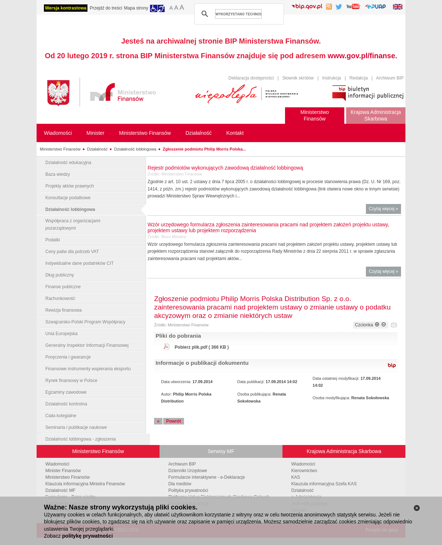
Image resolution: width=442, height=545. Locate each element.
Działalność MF (60, 490)
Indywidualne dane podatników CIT (79, 263)
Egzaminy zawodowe (66, 392)
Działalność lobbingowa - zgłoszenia (80, 439)
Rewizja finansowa (63, 310)
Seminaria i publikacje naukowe (76, 427)
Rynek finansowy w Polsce (71, 380)
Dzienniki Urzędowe (187, 470)
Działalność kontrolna (66, 404)
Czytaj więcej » (385, 209)
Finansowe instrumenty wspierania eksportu (88, 368)
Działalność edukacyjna (68, 162)
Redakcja (358, 78)
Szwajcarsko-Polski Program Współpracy (85, 322)
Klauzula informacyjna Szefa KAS (324, 483)
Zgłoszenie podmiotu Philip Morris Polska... (204, 149)
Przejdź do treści (106, 8)
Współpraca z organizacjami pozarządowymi (72, 224)
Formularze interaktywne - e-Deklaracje (206, 477)
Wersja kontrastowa (65, 8)
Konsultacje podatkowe (67, 197)
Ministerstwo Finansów (60, 149)
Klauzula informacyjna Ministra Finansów (85, 483)
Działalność (97, 149)
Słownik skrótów (298, 78)
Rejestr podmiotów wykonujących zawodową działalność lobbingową (225, 168)
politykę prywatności (87, 536)
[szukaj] (238, 14)
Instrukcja (331, 78)
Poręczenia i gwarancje (68, 357)
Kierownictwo (304, 470)
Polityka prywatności (188, 490)
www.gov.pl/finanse (361, 56)
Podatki (52, 239)
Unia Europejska (61, 333)
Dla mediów (179, 483)
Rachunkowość (60, 298)
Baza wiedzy (57, 174)
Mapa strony (136, 8)
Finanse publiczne (63, 286)
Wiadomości (57, 464)
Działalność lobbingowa (135, 149)
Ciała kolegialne (60, 415)
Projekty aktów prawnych (69, 186)
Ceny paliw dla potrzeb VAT (72, 251)
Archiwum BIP (390, 78)
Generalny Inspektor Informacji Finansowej (86, 345)
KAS (295, 477)
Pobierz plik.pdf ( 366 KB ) (202, 347)
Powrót (173, 421)
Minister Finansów (63, 470)
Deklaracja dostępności (251, 78)
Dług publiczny (59, 275)
